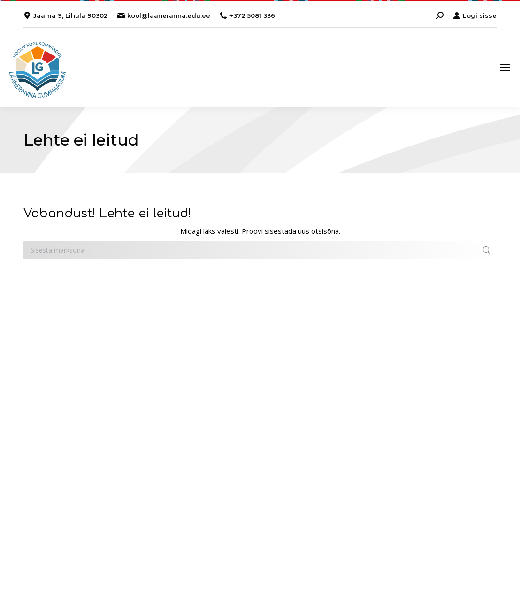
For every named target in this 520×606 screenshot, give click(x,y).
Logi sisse (475, 15)
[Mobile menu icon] (505, 67)
